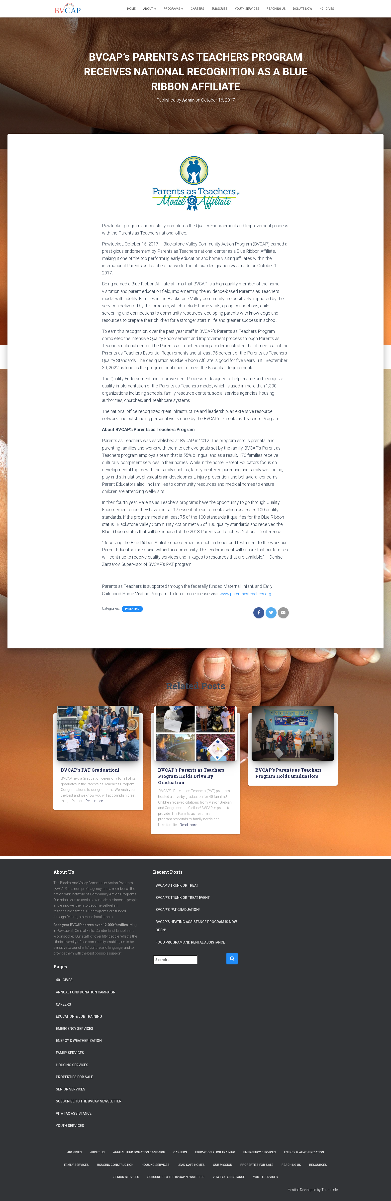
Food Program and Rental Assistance (190, 942)
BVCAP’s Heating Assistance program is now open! (196, 926)
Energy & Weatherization (79, 1041)
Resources (318, 1165)
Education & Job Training (79, 1016)
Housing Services (72, 1065)
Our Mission (222, 1165)
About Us (97, 1152)
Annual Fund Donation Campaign (85, 992)
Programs (173, 8)
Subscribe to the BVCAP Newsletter (88, 1101)
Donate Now (302, 8)
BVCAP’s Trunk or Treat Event (183, 898)
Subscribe (219, 8)
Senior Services (70, 1089)
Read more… (95, 801)
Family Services (70, 1053)
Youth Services (247, 8)
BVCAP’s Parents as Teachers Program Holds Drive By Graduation (191, 776)
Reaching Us (276, 8)
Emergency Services (74, 1029)
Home (131, 8)
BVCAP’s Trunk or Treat (177, 885)
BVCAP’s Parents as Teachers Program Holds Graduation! (288, 773)
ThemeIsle (329, 1190)
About (149, 8)
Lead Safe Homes (191, 1165)
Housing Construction (115, 1165)
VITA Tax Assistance (74, 1113)
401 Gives (327, 8)
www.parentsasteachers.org (247, 593)
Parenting (132, 608)
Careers (197, 8)
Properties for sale (74, 1077)
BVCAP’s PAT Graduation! (90, 770)
